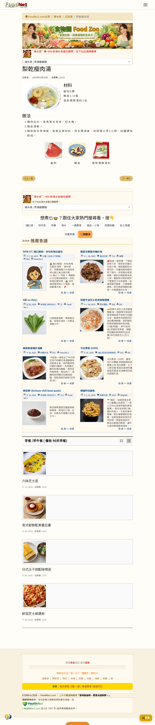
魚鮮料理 (104, 395)
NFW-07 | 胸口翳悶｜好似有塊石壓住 (43, 252)
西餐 (81, 679)
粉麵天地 (44, 353)
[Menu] (145, 5)
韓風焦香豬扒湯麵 (32, 348)
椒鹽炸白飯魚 (87, 391)
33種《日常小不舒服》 (52, 256)
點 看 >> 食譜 (67, 293)
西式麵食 (104, 304)
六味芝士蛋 (30, 481)
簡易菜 (55, 679)
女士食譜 (125, 225)
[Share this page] (146, 718)
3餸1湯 (29, 225)
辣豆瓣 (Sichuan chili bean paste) (42, 391)
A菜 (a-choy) (30, 300)
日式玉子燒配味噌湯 (36, 570)
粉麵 (105, 679)
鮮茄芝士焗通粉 (33, 614)
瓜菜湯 (25, 77)
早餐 (53, 225)
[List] (129, 441)
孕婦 (73, 679)
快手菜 (42, 225)
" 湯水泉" (37, 51)
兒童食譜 (69, 234)
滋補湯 (45, 679)
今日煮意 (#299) (89, 348)
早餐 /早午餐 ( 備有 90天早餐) (46, 441)
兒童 (89, 679)
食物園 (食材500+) (48, 304)
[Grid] (121, 441)
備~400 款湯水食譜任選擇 (58, 51)
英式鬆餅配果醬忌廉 (36, 525)
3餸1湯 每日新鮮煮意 (107, 353)
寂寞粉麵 (110, 225)
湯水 (63, 225)
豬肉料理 (104, 256)
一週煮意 (76, 225)
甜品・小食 (93, 225)
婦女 (65, 679)
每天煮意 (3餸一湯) (70, 687)
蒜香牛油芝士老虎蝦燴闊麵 (94, 300)
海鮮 (97, 679)
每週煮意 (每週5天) (92, 687)
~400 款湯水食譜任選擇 (57, 196)
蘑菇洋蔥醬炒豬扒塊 (91, 252)
